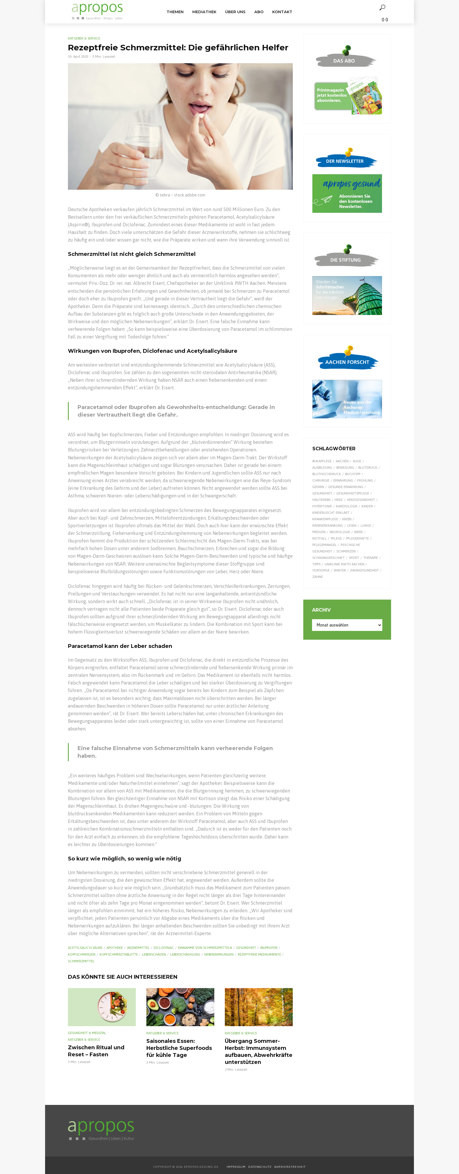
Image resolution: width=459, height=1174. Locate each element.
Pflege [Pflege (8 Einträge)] (336, 538)
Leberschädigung (185, 954)
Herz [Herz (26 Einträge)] (339, 500)
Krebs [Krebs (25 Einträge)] (347, 519)
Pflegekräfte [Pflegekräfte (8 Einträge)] (357, 538)
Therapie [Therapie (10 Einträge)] (370, 558)
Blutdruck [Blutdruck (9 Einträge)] (367, 468)
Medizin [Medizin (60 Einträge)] (319, 532)
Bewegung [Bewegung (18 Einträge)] (345, 468)
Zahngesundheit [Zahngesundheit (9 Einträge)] (364, 570)
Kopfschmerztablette (119, 954)
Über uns (235, 11)
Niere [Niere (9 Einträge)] (358, 532)
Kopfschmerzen (81, 954)
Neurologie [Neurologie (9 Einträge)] (340, 532)
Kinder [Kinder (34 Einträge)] (367, 506)
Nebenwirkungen (219, 954)
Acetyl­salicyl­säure (85, 948)
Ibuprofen (269, 948)
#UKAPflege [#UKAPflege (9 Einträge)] (322, 461)
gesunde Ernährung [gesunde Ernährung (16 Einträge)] (345, 487)
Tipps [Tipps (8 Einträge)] (316, 564)
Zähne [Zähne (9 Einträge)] (317, 577)
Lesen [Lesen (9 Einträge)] (352, 525)
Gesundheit (246, 948)
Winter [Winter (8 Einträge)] (340, 570)
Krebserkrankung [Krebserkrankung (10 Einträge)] (327, 525)
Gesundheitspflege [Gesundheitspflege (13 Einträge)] (352, 493)
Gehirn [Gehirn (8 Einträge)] (318, 487)
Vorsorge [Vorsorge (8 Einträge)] (321, 570)
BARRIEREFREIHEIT (290, 1164)
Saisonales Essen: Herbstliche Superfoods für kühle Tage (176, 1047)
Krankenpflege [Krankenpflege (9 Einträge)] (325, 519)
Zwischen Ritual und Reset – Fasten (102, 1050)
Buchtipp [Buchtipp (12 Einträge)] (352, 474)
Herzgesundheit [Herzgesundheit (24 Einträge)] (361, 500)
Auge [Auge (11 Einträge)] (357, 461)
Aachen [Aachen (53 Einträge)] (342, 461)
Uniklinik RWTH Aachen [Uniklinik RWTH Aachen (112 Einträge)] (344, 564)
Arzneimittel (138, 948)
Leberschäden (154, 954)
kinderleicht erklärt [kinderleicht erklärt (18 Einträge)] (331, 513)
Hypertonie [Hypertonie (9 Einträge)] (322, 506)
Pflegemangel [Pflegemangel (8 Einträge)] (324, 545)
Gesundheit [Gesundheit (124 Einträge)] (322, 493)
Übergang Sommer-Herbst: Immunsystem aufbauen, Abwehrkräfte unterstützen (255, 1050)
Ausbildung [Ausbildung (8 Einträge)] (322, 468)
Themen (175, 11)
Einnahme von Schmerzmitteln (205, 948)
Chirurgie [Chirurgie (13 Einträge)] (320, 480)
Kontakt (282, 11)
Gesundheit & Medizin (86, 1033)
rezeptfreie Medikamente (259, 954)
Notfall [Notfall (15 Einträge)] (319, 538)
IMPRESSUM (236, 1164)
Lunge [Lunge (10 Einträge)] (366, 525)
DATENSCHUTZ (260, 1164)
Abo (258, 11)
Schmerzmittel (81, 961)
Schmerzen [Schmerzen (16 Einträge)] (346, 551)
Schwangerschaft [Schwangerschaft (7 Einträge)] (328, 558)
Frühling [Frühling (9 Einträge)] (365, 480)
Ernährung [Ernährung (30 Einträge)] (343, 480)
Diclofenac (164, 948)
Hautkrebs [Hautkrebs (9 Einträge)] (321, 500)
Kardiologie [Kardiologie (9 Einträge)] (346, 506)
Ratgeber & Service (84, 38)
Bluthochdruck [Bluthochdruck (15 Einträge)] (326, 474)
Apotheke (115, 948)
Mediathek (204, 11)
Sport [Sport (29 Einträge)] (354, 558)
